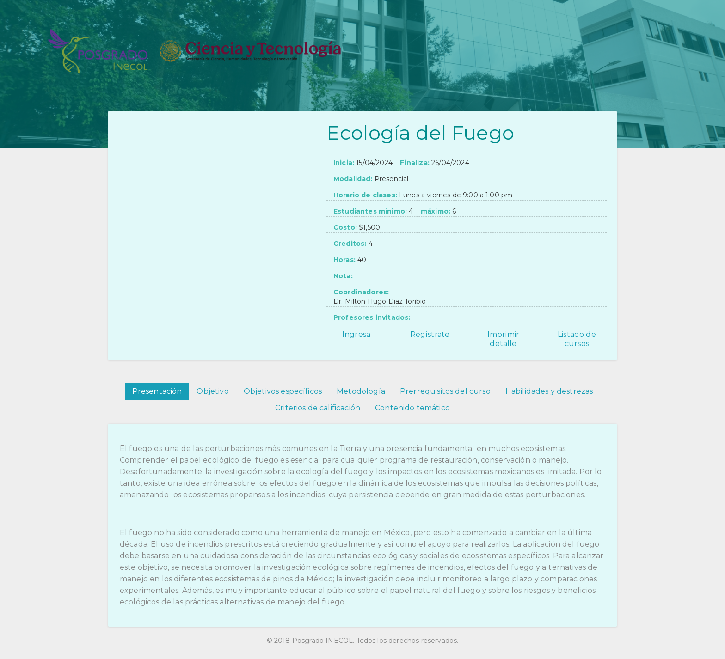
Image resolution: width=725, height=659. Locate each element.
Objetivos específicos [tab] (283, 391)
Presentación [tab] (157, 391)
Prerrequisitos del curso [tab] (445, 391)
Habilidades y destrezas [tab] (549, 391)
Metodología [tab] (361, 391)
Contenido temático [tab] (412, 407)
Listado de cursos (577, 339)
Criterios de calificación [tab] (317, 407)
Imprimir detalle (503, 339)
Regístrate (430, 334)
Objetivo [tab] (212, 391)
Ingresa (356, 334)
